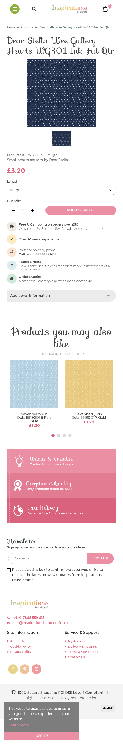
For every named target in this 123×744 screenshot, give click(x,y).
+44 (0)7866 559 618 (27, 618)
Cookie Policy (20, 647)
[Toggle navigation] (15, 9)
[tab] (61, 296)
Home (11, 27)
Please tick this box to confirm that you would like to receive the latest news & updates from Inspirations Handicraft (57, 575)
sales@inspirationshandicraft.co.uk (41, 623)
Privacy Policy (20, 652)
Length (12, 181)
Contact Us (76, 657)
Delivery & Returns (82, 647)
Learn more (19, 725)
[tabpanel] (34, 394)
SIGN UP (101, 558)
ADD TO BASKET (81, 210)
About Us (17, 641)
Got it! (41, 736)
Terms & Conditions (83, 652)
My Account (77, 641)
